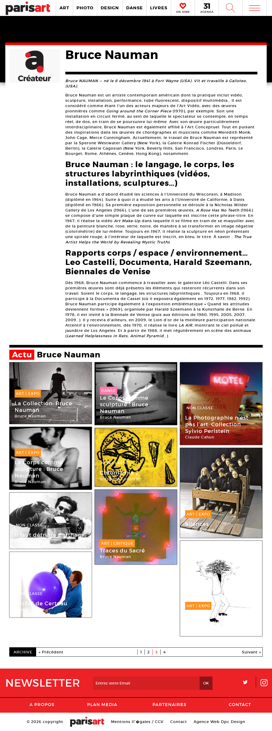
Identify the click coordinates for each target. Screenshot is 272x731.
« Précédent (51, 652)
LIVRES (158, 8)
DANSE (134, 8)
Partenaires (169, 704)
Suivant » (251, 652)
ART (64, 8)
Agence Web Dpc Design (219, 721)
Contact (240, 704)
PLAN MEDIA (102, 704)
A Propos (41, 704)
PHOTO (85, 8)
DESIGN (110, 8)
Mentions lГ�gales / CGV (137, 721)
